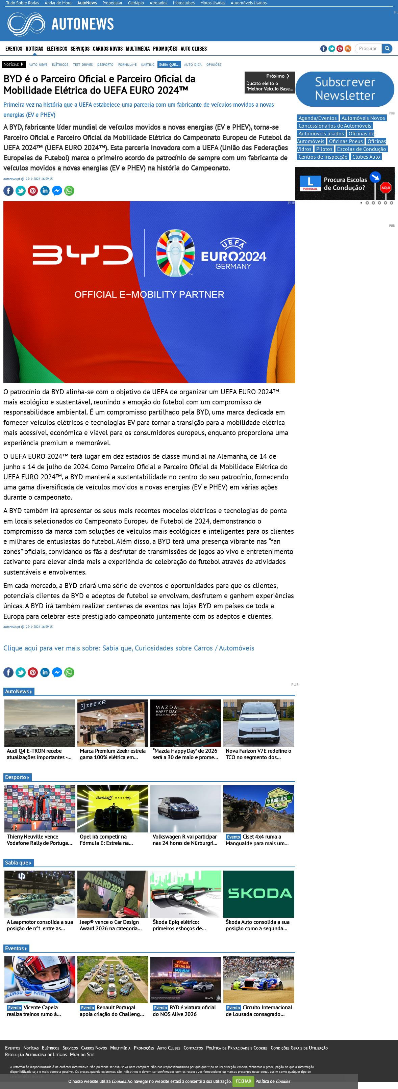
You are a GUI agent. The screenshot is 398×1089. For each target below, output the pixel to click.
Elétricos (57, 48)
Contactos (193, 1048)
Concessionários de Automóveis (335, 125)
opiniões (213, 64)
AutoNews (19, 691)
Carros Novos (108, 48)
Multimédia (138, 48)
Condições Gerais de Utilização (299, 1048)
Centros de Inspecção (323, 156)
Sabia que (18, 862)
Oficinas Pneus (346, 141)
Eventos (13, 48)
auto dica (193, 64)
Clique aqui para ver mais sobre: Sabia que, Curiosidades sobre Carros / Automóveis (128, 648)
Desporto (17, 777)
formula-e (127, 64)
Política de (272, 1081)
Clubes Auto (366, 156)
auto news (38, 64)
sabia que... (169, 64)
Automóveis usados (321, 133)
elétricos (60, 64)
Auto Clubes (194, 48)
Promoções (165, 48)
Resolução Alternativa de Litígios (36, 1055)
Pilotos (324, 148)
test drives (83, 64)
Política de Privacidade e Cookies (236, 1048)
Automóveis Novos (363, 117)
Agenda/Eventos (318, 117)
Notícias (34, 48)
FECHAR (243, 1081)
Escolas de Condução (361, 148)
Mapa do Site (82, 1055)
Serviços (80, 48)
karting (147, 64)
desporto (105, 64)
